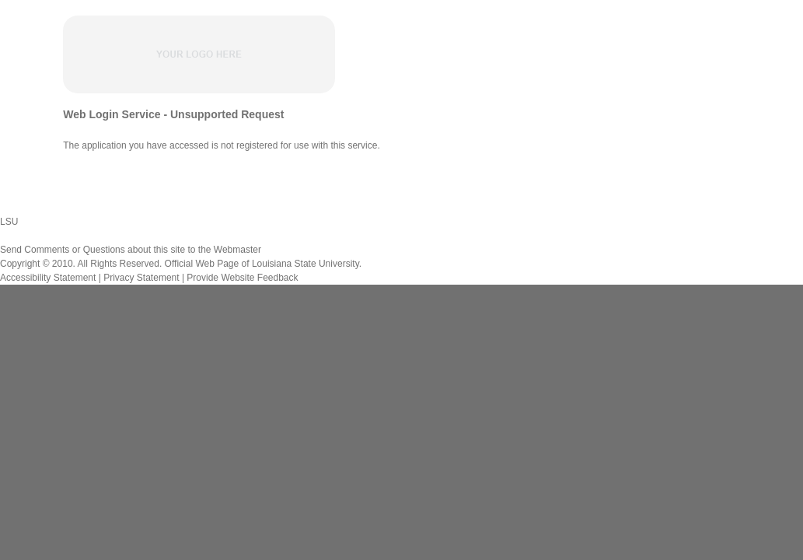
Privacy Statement (141, 277)
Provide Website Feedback (242, 277)
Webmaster (237, 249)
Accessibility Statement (48, 277)
